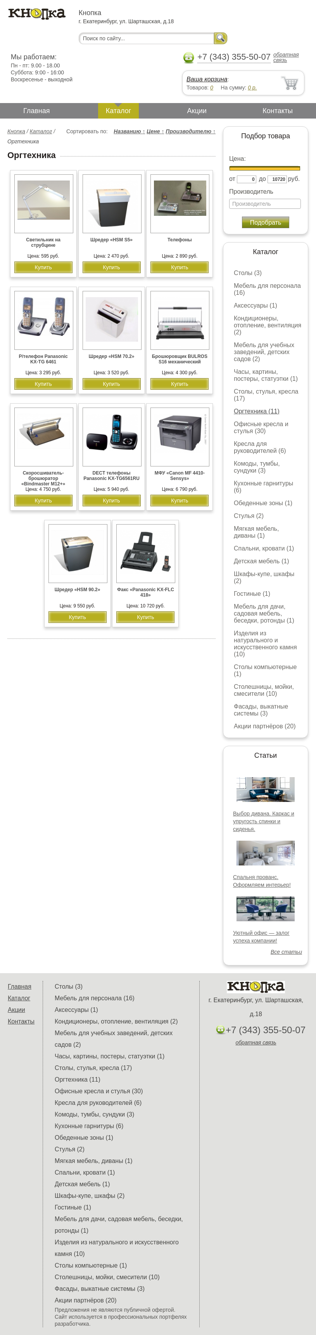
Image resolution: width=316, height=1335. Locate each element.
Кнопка (16, 131)
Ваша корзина (206, 79)
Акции (197, 111)
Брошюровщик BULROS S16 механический (179, 359)
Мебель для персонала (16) (95, 998)
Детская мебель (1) (261, 561)
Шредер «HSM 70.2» (112, 356)
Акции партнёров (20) (265, 726)
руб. (294, 178)
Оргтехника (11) (257, 411)
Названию (129, 131)
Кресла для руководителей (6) (260, 447)
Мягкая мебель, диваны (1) (256, 532)
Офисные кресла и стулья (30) (261, 427)
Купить (43, 267)
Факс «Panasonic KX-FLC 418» (145, 592)
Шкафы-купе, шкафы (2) (89, 1195)
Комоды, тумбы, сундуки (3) (257, 467)
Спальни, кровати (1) (264, 548)
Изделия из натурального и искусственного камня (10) (265, 643)
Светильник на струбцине (43, 242)
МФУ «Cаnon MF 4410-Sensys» (180, 475)
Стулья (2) (249, 516)
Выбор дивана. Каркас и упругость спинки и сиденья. (263, 821)
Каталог (118, 111)
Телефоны (179, 240)
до (262, 178)
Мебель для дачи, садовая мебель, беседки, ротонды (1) (264, 613)
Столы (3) (248, 273)
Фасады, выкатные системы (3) (261, 710)
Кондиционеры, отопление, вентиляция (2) (267, 325)
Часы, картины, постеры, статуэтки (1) (266, 375)
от (232, 178)
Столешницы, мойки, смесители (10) (264, 690)
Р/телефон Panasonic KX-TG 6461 (43, 359)
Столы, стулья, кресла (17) (93, 1068)
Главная (36, 111)
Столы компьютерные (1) (91, 1265)
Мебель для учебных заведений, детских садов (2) (264, 352)
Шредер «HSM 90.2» (77, 589)
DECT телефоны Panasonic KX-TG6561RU (111, 475)
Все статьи (286, 952)
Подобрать (265, 222)
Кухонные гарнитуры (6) (89, 1126)
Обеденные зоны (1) (263, 503)
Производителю (191, 131)
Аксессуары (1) (255, 305)
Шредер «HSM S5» (111, 240)
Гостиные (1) (252, 593)
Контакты (277, 111)
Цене (155, 131)
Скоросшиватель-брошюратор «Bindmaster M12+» (43, 478)
